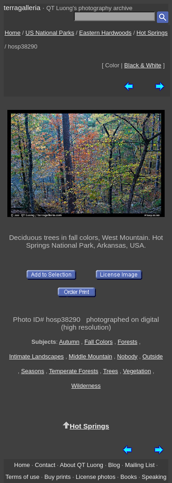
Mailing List (140, 464)
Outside (153, 356)
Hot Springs (152, 32)
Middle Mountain (90, 356)
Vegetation (137, 371)
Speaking (154, 476)
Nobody (127, 356)
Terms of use (22, 476)
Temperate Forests (74, 371)
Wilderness (86, 385)
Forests (127, 341)
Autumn (69, 341)
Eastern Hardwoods (105, 32)
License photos (96, 476)
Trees (110, 371)
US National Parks (50, 32)
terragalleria (22, 7)
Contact (45, 464)
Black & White (142, 65)
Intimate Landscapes (36, 356)
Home (13, 32)
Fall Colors (98, 341)
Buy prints (57, 476)
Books (128, 476)
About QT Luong (81, 464)
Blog (114, 464)
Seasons (32, 371)
